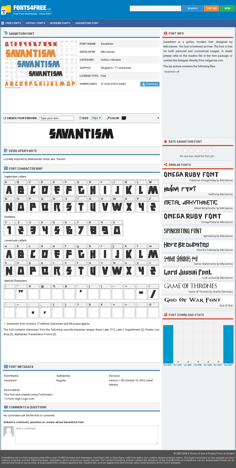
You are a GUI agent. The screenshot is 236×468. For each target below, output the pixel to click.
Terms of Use (197, 453)
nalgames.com (214, 60)
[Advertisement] (81, 102)
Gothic (105, 59)
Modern (116, 59)
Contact (230, 453)
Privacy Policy (215, 453)
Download (150, 84)
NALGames (108, 51)
